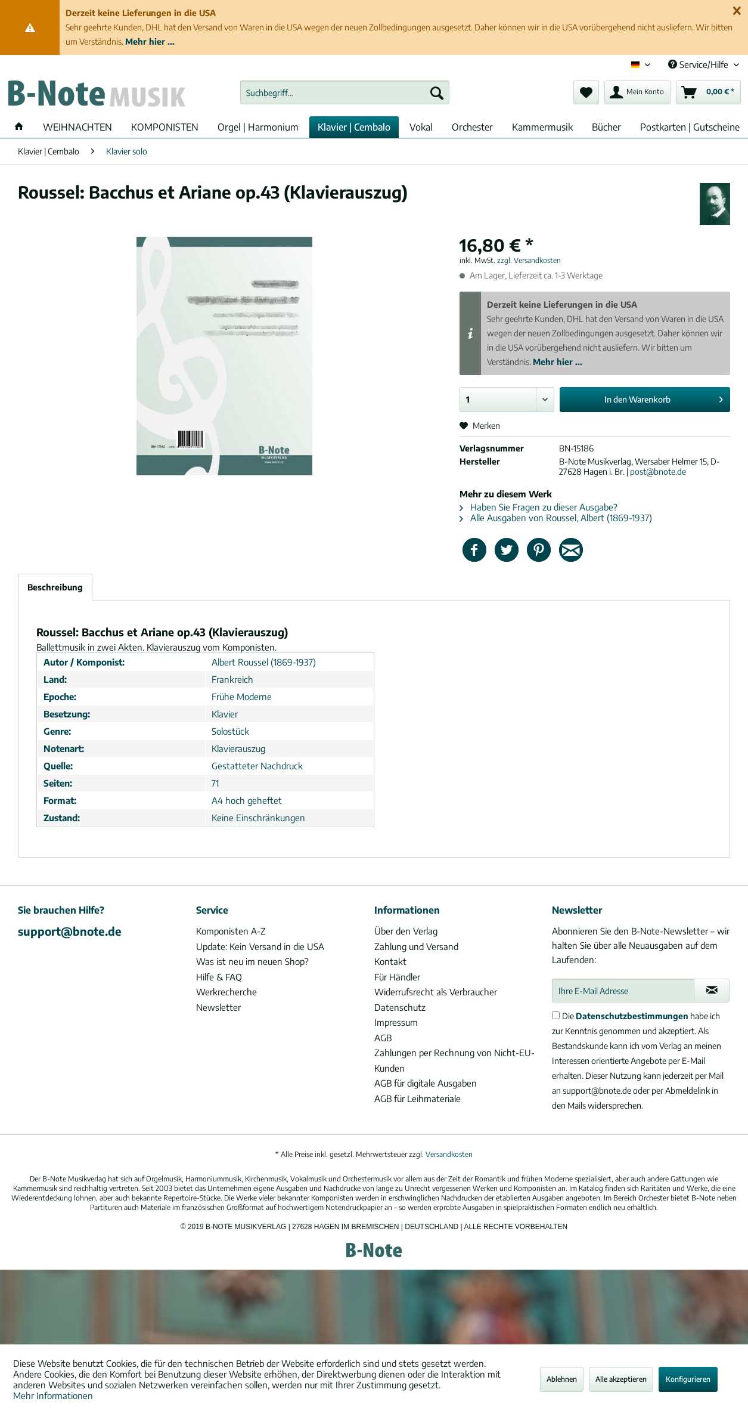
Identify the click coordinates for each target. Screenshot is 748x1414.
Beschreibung (55, 587)
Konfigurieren (688, 1379)
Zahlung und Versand (416, 946)
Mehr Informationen (53, 1395)
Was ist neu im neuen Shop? (252, 961)
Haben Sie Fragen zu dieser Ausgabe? (538, 507)
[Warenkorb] (708, 92)
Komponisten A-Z (231, 931)
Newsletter (218, 1007)
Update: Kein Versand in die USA (260, 946)
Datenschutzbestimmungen (632, 1016)
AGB (383, 1037)
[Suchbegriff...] (344, 92)
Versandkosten (449, 1154)
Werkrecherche (226, 991)
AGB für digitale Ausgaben (425, 1083)
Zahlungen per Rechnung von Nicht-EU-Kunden (454, 1060)
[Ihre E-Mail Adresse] (623, 991)
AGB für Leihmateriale (417, 1098)
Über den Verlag (405, 931)
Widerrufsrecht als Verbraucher (435, 991)
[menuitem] (344, 92)
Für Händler (397, 976)
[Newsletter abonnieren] (712, 991)
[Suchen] (436, 92)
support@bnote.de (70, 931)
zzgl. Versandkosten (529, 260)
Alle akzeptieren (621, 1379)
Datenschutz (400, 1007)
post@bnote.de (658, 471)
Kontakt (390, 961)
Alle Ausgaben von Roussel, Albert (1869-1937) (556, 517)
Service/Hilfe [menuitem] (699, 64)
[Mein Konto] (637, 92)
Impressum (396, 1022)
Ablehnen (562, 1379)
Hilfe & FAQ (219, 976)
